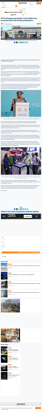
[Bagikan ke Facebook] (14, 42)
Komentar (3, 245)
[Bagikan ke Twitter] (17, 42)
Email (3, 241)
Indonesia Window (7, 23)
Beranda (3, 2)
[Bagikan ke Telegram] (25, 42)
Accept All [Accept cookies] (38, 408)
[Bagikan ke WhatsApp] (27, 42)
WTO (22, 67)
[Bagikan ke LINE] (19, 42)
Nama (3, 237)
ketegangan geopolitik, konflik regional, (16, 72)
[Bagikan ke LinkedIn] (21, 42)
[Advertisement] (21, 51)
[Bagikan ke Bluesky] (23, 42)
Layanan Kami (4, 7)
